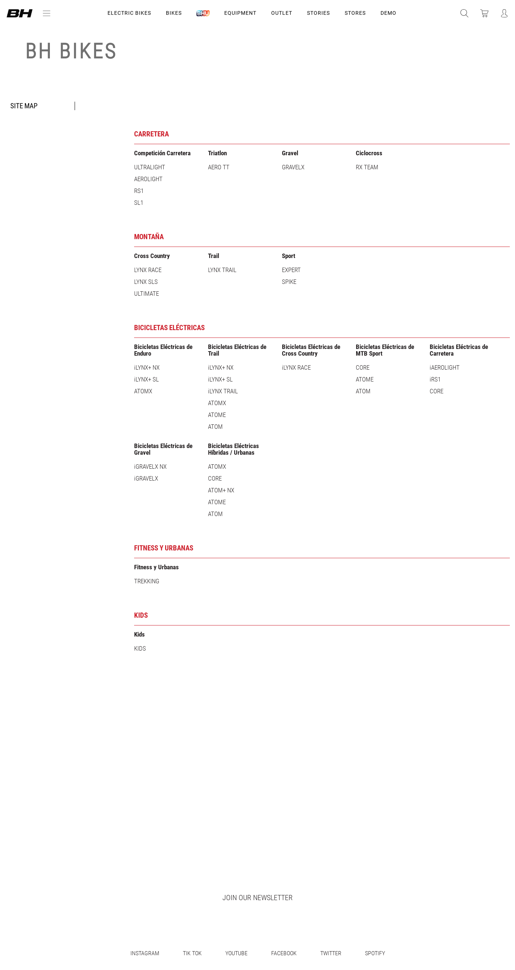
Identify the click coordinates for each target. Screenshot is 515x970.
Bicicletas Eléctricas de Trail (237, 350)
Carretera (151, 134)
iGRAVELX (146, 478)
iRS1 (435, 379)
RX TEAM (367, 167)
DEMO (388, 13)
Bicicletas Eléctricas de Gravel (163, 449)
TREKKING (146, 581)
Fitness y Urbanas (163, 548)
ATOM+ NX (221, 490)
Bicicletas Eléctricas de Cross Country (311, 350)
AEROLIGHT (148, 179)
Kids (139, 634)
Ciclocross (369, 153)
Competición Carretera (162, 153)
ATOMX (143, 391)
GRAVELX (293, 167)
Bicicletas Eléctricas (169, 327)
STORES (355, 13)
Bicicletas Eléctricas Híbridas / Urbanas (233, 449)
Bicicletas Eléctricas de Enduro (163, 350)
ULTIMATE (146, 293)
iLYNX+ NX (147, 367)
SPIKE (289, 281)
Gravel (290, 153)
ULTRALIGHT (149, 167)
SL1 (138, 202)
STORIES (318, 13)
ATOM (215, 426)
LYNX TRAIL (222, 270)
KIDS (141, 615)
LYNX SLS (146, 281)
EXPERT (291, 270)
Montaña (149, 237)
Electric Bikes (129, 13)
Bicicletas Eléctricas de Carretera (459, 350)
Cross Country (152, 256)
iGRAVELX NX (150, 466)
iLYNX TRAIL (223, 391)
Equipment (240, 13)
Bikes (174, 13)
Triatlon (217, 153)
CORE (362, 367)
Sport (288, 256)
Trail (213, 256)
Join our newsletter (257, 897)
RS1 (139, 190)
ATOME (217, 414)
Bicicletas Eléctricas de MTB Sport (385, 350)
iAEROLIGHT (445, 367)
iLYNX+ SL (146, 379)
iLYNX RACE (296, 367)
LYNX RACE (147, 270)
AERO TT (218, 167)
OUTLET (281, 13)
